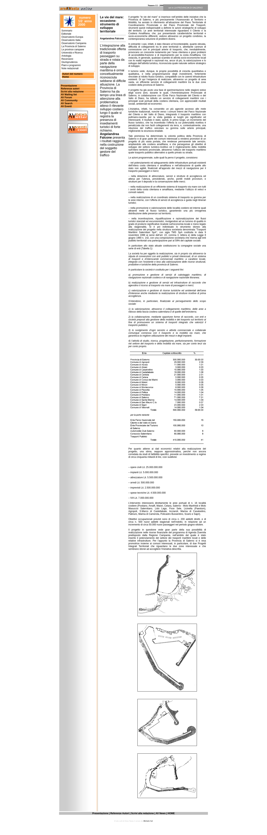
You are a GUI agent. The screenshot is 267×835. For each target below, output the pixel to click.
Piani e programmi (71, 65)
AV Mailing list (68, 94)
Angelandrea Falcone (112, 38)
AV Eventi (66, 106)
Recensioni (67, 59)
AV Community (69, 100)
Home (65, 76)
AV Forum (66, 97)
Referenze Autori (119, 813)
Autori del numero (72, 74)
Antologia (66, 55)
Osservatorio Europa (72, 37)
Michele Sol (148, 821)
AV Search (66, 103)
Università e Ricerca (72, 52)
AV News (161, 813)
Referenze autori (69, 88)
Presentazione (68, 85)
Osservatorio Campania (73, 43)
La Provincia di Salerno (73, 46)
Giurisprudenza (69, 62)
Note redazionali (70, 68)
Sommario (66, 30)
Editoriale (66, 33)
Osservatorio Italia (71, 40)
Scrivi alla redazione (72, 91)
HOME (171, 813)
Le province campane (72, 49)
